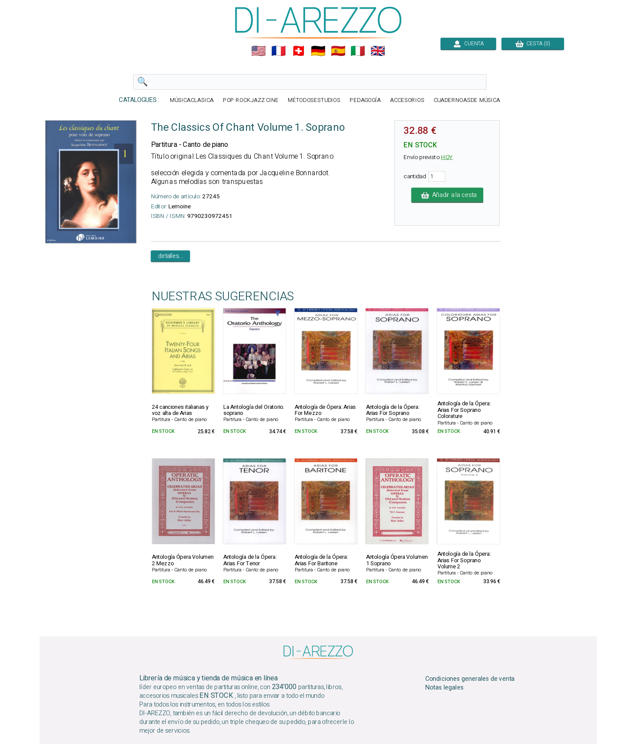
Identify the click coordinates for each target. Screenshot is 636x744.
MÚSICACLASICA (192, 100)
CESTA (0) (532, 44)
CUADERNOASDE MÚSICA (466, 100)
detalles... (170, 256)
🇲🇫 (278, 51)
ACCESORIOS (407, 100)
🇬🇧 (377, 51)
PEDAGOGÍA (365, 100)
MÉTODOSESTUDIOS (313, 100)
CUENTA (468, 44)
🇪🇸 (337, 51)
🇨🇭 (298, 51)
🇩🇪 (318, 51)
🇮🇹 (357, 51)
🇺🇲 (258, 51)
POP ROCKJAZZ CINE (250, 100)
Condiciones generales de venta (470, 678)
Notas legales (444, 688)
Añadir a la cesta (447, 195)
